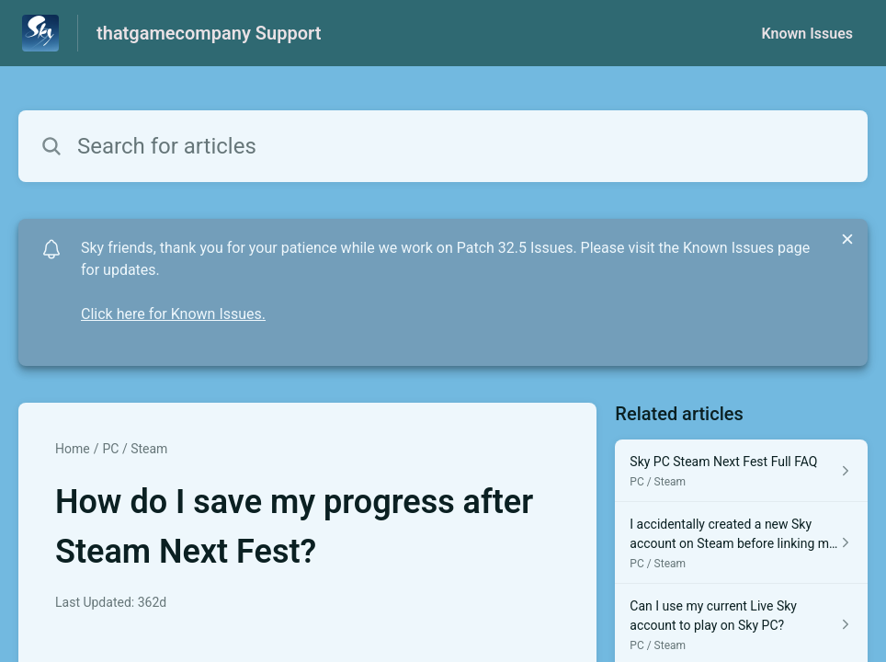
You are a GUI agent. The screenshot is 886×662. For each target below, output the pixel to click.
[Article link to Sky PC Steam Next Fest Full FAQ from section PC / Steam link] (741, 470)
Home (72, 448)
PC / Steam (134, 448)
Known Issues (807, 33)
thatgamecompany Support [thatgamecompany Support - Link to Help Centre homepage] (209, 33)
